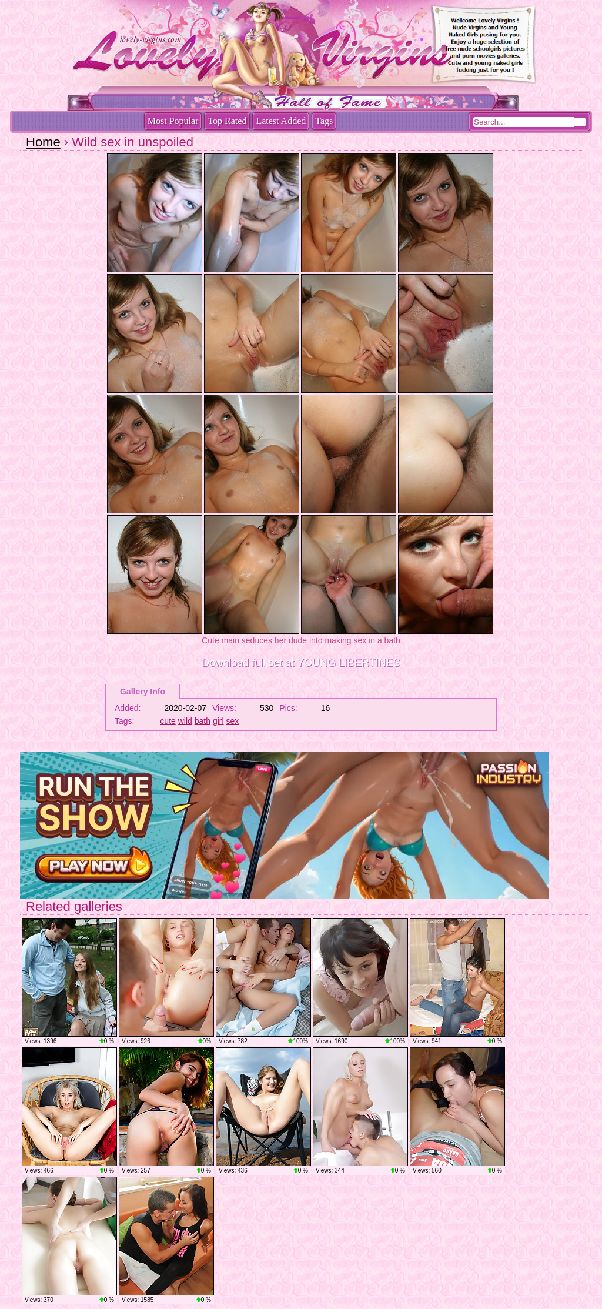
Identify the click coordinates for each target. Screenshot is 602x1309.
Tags (324, 121)
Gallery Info (142, 691)
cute (167, 721)
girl (218, 721)
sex (232, 721)
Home (43, 142)
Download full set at (301, 663)
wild (185, 721)
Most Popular (173, 121)
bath (202, 721)
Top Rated (227, 121)
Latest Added (281, 121)
